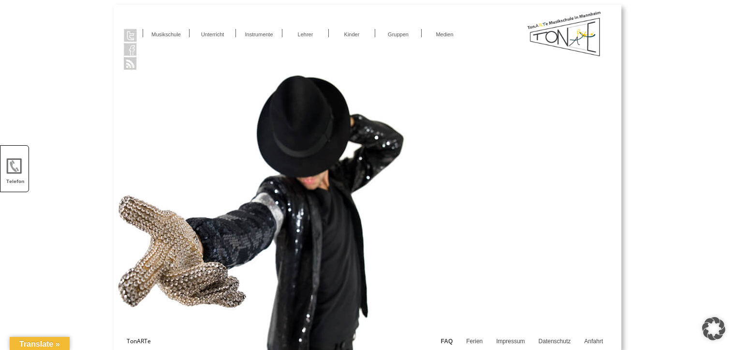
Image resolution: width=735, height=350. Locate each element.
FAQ (447, 341)
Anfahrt (593, 341)
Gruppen (398, 34)
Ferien (474, 341)
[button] (713, 328)
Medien (444, 34)
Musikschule (166, 34)
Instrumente (259, 34)
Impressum (510, 341)
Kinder (352, 34)
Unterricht (212, 34)
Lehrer (305, 34)
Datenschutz (555, 341)
